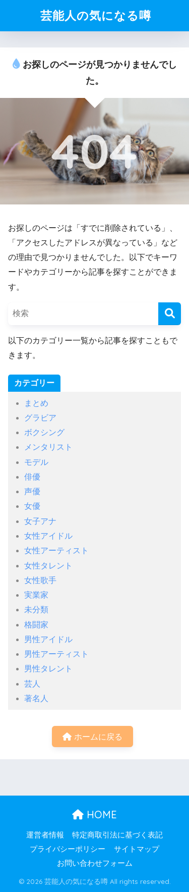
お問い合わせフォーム (95, 863)
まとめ (36, 403)
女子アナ (40, 521)
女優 (32, 506)
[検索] (169, 313)
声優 (32, 491)
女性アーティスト (56, 550)
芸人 (32, 683)
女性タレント (48, 565)
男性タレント (48, 668)
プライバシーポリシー (67, 849)
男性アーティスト (56, 654)
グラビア (40, 417)
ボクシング (44, 432)
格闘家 (36, 624)
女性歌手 (40, 580)
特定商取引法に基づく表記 (117, 835)
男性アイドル (48, 639)
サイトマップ (136, 849)
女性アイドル (48, 536)
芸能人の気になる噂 (95, 15)
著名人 (36, 698)
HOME (94, 814)
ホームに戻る (92, 736)
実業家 (36, 595)
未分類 (36, 609)
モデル (36, 462)
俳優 (32, 477)
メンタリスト (48, 447)
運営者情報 (45, 835)
